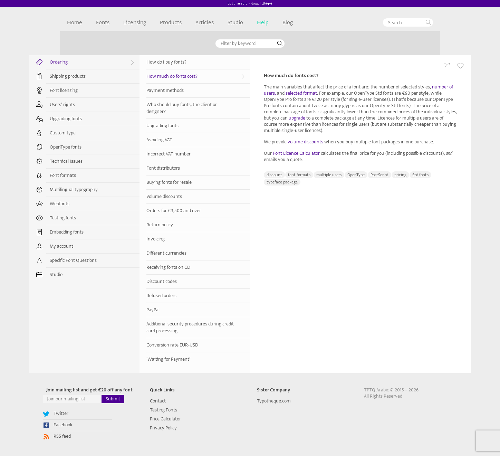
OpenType (356, 175)
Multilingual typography (74, 189)
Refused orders (161, 295)
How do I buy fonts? (166, 62)
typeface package (282, 182)
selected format (301, 93)
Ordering (93, 62)
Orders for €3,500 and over (173, 210)
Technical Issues (66, 161)
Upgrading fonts (66, 119)
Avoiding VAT (159, 140)
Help (263, 22)
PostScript (379, 175)
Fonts (102, 22)
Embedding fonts (67, 232)
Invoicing (155, 239)
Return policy (159, 225)
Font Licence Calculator (296, 153)
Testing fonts (63, 218)
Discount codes (161, 281)
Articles (204, 22)
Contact (158, 401)
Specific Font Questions (73, 260)
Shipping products (68, 76)
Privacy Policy (163, 428)
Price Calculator (165, 419)
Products (171, 22)
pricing (400, 175)
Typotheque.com (274, 401)
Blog (287, 22)
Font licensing (64, 90)
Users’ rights (62, 104)
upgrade (297, 118)
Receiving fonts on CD (168, 267)
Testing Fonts (163, 410)
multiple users (329, 175)
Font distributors (163, 168)
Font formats (63, 175)
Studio (235, 22)
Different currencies (166, 253)
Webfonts (59, 204)
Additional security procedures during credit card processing (190, 327)
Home (74, 22)
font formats (299, 175)
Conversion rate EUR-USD (172, 345)
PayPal (153, 310)
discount (274, 175)
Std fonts (420, 175)
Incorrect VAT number (168, 154)
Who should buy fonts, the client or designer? (181, 108)
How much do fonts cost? (196, 76)
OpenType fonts (65, 147)
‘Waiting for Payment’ (168, 359)
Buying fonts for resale (169, 182)
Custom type (63, 133)
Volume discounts (164, 196)
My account (61, 246)
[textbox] (408, 22)
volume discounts (305, 142)
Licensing (134, 22)
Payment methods (165, 90)
